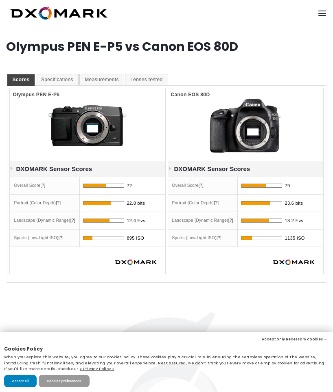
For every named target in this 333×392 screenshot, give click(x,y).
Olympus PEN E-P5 (36, 94)
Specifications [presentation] (57, 79)
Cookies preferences (64, 381)
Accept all (20, 381)
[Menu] (322, 13)
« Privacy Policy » (97, 368)
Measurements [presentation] (102, 79)
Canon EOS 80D (190, 94)
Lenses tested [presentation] (146, 79)
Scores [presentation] (20, 79)
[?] (43, 185)
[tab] (21, 80)
